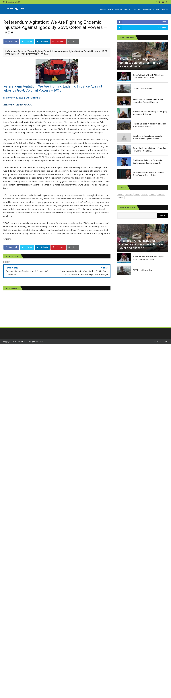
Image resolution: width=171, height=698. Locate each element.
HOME (103, 9)
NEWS (110, 9)
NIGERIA (118, 9)
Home (156, 341)
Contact (165, 341)
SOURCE (7, 239)
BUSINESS (147, 9)
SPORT (156, 9)
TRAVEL (164, 9)
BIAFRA (127, 9)
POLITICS (137, 9)
